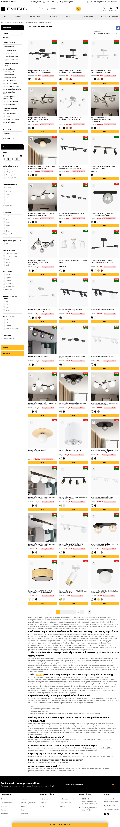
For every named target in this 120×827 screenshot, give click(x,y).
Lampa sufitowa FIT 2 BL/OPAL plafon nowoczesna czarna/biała (41, 545)
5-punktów (10, 286)
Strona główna (6, 22)
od (4, 159)
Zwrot (42, 806)
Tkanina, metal (11, 178)
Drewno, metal (11, 175)
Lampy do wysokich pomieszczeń (10, 110)
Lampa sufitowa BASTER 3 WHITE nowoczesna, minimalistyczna (71, 545)
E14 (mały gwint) (12, 253)
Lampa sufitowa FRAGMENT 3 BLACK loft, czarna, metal (72, 357)
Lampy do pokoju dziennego (9, 93)
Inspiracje (4, 814)
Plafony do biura (45, 22)
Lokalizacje (24, 814)
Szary (8, 200)
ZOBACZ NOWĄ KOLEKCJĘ (60, 825)
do (13, 159)
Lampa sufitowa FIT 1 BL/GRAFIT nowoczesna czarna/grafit (102, 214)
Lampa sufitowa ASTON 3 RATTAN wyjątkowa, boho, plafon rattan (40, 592)
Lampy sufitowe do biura (11, 64)
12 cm (8, 225)
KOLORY (18, 17)
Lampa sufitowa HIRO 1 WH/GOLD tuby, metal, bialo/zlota (73, 592)
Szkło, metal (10, 172)
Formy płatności (65, 803)
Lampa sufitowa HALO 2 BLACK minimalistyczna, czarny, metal (102, 261)
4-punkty (9, 283)
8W (7, 301)
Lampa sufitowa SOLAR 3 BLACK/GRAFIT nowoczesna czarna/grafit (73, 404)
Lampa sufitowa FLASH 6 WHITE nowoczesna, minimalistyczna (102, 498)
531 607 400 (50, 2)
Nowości (6, 347)
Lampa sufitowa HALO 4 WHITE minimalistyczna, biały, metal (101, 71)
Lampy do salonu (9, 75)
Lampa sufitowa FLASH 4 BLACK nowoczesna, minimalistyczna (70, 310)
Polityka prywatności (28, 803)
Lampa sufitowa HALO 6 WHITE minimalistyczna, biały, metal (70, 119)
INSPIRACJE (115, 17)
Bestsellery (7, 353)
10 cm (8, 222)
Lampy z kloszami (9, 122)
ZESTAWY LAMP (105, 17)
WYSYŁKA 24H (86, 16)
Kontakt (23, 806)
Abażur (8, 326)
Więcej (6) (8, 289)
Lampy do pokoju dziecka (12, 89)
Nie (7, 244)
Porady (3, 810)
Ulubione (43, 803)
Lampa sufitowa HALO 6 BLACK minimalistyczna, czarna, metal (39, 71)
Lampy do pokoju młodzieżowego (9, 97)
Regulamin (24, 799)
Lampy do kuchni (9, 69)
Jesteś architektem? (8, 2)
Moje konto (44, 799)
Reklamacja (64, 799)
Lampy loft (7, 116)
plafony (39, 674)
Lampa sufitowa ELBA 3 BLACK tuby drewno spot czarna (103, 167)
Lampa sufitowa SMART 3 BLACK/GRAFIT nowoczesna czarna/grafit (38, 119)
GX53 (8, 265)
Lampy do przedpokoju (11, 86)
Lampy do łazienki (9, 80)
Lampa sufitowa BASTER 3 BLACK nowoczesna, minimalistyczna (102, 310)
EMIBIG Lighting (8, 338)
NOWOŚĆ (69, 17)
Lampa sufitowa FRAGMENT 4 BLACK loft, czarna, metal (72, 214)
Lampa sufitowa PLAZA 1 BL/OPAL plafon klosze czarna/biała (105, 592)
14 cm (8, 228)
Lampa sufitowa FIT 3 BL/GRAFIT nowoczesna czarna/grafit (39, 357)
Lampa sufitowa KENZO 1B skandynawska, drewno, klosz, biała (40, 451)
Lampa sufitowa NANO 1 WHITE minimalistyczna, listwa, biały (70, 451)
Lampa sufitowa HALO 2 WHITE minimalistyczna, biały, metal (39, 310)
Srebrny (8, 203)
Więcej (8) (8, 206)
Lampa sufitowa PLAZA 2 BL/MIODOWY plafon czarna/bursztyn (104, 545)
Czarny (8, 191)
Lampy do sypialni (9, 78)
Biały (7, 194)
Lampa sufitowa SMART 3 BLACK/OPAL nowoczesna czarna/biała (42, 214)
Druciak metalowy (12, 329)
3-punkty (9, 281)
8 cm (7, 219)
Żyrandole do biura (11, 56)
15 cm (8, 231)
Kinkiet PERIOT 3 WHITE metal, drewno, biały (73, 261)
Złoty (7, 197)
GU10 (7, 259)
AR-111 (8, 262)
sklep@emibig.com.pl (67, 2)
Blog (22, 810)
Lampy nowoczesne (10, 125)
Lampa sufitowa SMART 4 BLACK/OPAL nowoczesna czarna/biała (104, 404)
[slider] (3, 156)
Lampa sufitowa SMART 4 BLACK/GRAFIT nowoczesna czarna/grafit (101, 119)
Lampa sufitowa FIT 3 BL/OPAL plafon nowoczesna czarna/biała (41, 498)
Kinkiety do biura (11, 53)
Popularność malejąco (102, 33)
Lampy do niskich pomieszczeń (9, 105)
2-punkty (9, 278)
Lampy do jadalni (9, 72)
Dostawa (63, 806)
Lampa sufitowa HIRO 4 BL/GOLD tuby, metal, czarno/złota (73, 498)
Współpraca (5, 806)
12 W (7, 310)
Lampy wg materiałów (11, 119)
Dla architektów (6, 803)
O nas (3, 799)
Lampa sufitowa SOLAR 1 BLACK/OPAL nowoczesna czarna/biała (41, 167)
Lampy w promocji (9, 113)
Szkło (7, 320)
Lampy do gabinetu (10, 83)
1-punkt (8, 275)
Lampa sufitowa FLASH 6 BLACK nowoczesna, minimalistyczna (70, 167)
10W (7, 304)
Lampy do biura (31, 22)
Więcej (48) (8, 234)
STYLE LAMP (53, 17)
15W (7, 307)
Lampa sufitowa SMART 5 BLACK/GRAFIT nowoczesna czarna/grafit (38, 262)
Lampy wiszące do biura (11, 60)
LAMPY (4, 17)
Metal (8, 169)
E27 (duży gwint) (12, 256)
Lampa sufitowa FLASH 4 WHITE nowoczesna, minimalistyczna (102, 357)
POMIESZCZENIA (35, 17)
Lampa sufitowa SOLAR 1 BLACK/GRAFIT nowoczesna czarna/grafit (105, 451)
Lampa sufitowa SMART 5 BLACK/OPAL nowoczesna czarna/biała (42, 404)
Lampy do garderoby (10, 101)
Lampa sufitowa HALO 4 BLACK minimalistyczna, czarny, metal (70, 71)
